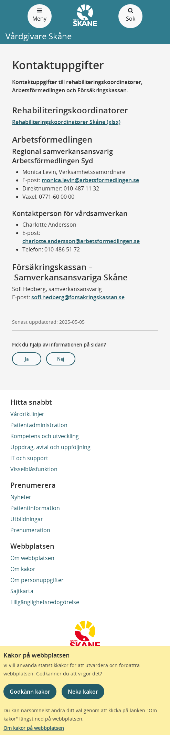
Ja (27, 359)
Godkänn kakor (30, 691)
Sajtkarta (21, 591)
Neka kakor (83, 691)
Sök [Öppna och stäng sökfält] (130, 14)
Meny (40, 14)
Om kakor (22, 569)
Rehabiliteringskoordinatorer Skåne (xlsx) (66, 122)
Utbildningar (26, 519)
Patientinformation (35, 508)
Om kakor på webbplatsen (33, 728)
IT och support (29, 458)
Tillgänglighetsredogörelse (44, 602)
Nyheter (20, 497)
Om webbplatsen (32, 558)
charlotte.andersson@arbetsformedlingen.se (81, 241)
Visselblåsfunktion (33, 469)
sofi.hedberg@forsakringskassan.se (78, 297)
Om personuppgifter (37, 580)
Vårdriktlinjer (27, 414)
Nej (60, 359)
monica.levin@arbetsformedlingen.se (90, 180)
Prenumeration (30, 530)
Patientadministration (38, 425)
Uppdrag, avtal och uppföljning (50, 447)
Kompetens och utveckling (44, 436)
